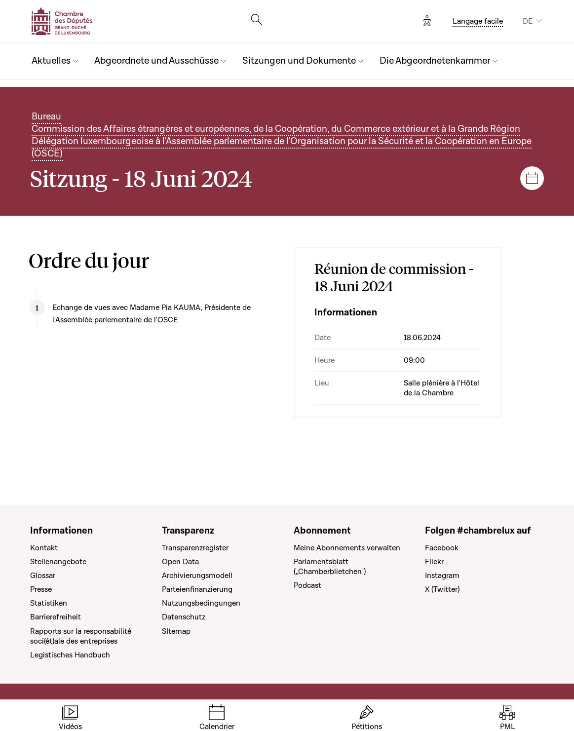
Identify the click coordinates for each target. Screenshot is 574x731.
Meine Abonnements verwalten (347, 548)
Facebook (442, 548)
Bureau (46, 117)
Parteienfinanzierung (197, 589)
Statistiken (48, 603)
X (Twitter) (442, 589)
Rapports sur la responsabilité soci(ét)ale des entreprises (80, 636)
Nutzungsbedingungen (201, 603)
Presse (41, 589)
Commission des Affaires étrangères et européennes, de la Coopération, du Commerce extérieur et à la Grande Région (276, 129)
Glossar (42, 575)
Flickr (434, 562)
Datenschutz (183, 617)
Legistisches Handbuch (70, 655)
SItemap (176, 631)
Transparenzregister (195, 548)
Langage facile (478, 21)
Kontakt (44, 548)
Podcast (307, 585)
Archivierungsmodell (197, 575)
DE (528, 21)
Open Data (180, 562)
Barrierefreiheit (55, 617)
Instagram (442, 575)
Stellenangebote (58, 562)
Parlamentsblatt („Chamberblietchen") (330, 567)
